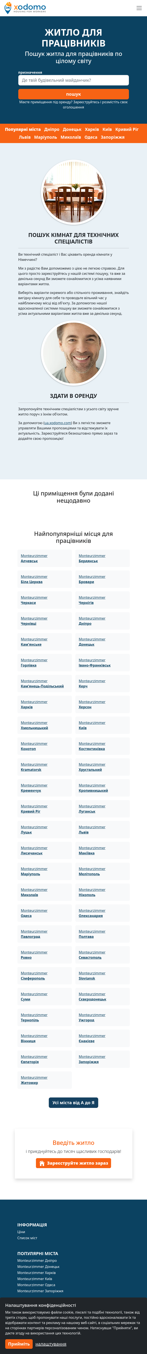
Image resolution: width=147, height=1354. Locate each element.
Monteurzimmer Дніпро (37, 1260)
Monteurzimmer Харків (36, 1272)
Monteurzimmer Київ (34, 1278)
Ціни (21, 1231)
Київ (107, 129)
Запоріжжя (113, 137)
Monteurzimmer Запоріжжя (40, 1291)
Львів (25, 137)
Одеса (90, 137)
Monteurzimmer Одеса (36, 1284)
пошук (73, 94)
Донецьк (72, 129)
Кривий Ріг (127, 129)
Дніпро (51, 129)
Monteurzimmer (34, 558)
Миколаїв (71, 137)
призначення (30, 72)
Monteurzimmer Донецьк (38, 1266)
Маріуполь (45, 137)
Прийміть (19, 1344)
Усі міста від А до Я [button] (73, 1103)
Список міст (27, 1238)
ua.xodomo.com (57, 422)
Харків (92, 129)
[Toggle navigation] (139, 8)
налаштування (50, 1344)
